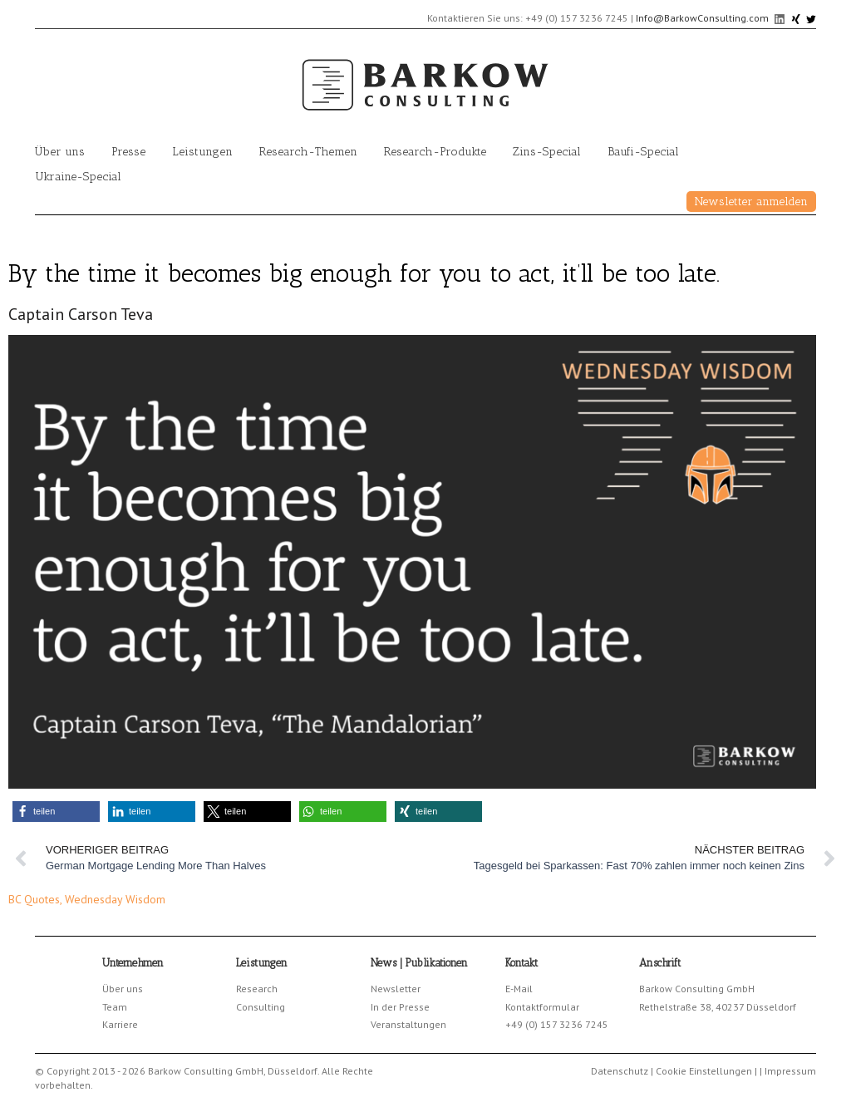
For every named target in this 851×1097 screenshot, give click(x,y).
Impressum (790, 1071)
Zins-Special (547, 152)
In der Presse (400, 1007)
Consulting (260, 1007)
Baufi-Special (643, 152)
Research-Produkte (435, 152)
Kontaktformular (542, 1007)
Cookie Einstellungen (704, 1071)
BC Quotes (34, 899)
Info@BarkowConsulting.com (702, 18)
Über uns (60, 152)
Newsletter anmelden (751, 201)
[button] (56, 811)
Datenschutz (619, 1071)
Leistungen (202, 152)
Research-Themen (308, 152)
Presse (128, 152)
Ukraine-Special (78, 177)
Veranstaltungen (408, 1024)
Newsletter (396, 988)
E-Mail (519, 988)
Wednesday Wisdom (115, 899)
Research (257, 988)
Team (114, 1007)
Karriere (120, 1024)
